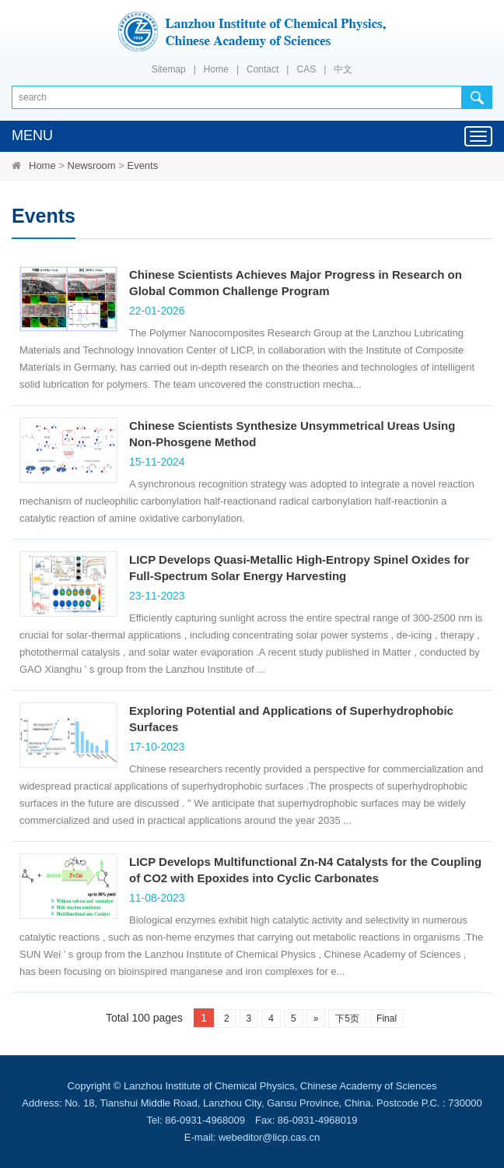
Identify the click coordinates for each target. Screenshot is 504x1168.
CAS (306, 69)
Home (216, 69)
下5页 (347, 1018)
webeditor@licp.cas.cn (269, 1137)
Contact (262, 69)
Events (142, 165)
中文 (343, 69)
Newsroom (92, 165)
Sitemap (169, 69)
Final (386, 1018)
